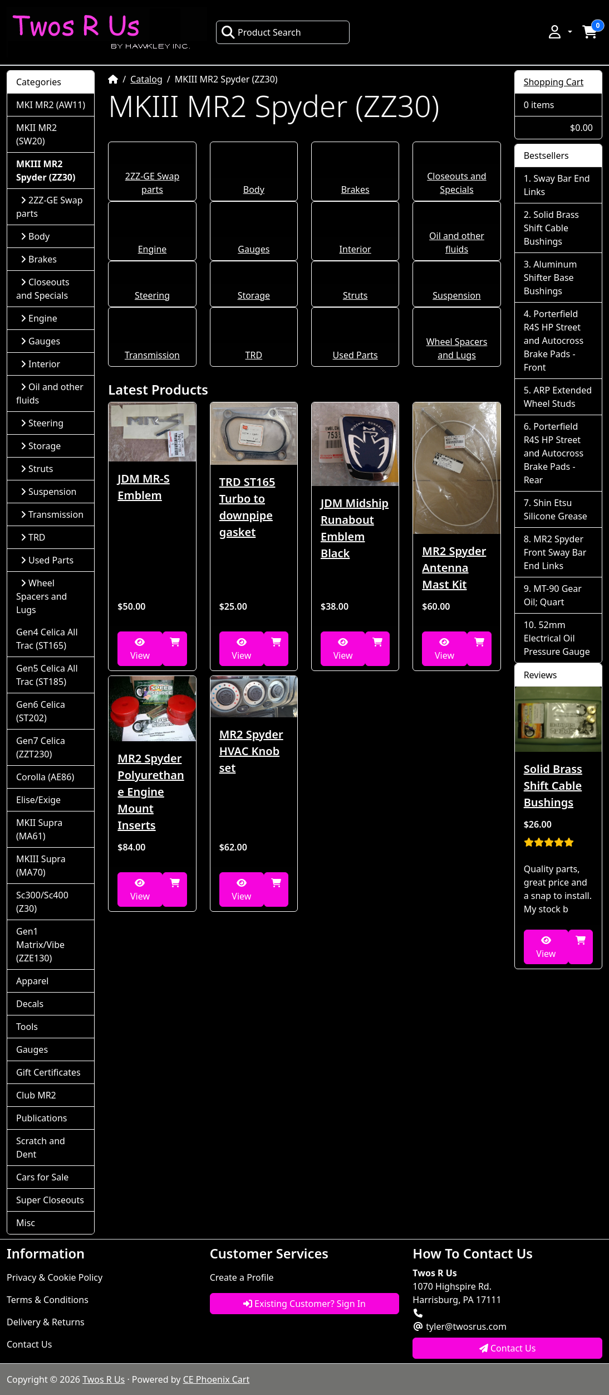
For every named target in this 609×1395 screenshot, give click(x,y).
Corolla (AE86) (45, 777)
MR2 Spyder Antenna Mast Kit (454, 567)
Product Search (261, 32)
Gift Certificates (48, 1072)
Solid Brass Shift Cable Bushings (551, 227)
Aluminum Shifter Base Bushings (550, 277)
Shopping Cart (554, 82)
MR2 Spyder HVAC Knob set (251, 751)
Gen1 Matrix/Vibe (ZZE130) (40, 944)
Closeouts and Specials (43, 289)
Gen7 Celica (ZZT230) (40, 747)
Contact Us (29, 1344)
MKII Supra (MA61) (39, 829)
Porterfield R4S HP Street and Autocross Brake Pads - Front (553, 340)
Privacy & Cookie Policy (54, 1277)
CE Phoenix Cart (216, 1379)
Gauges (253, 249)
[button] (559, 32)
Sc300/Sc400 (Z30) (42, 902)
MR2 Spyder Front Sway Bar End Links (555, 552)
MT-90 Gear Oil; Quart (553, 595)
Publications (41, 1118)
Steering (152, 295)
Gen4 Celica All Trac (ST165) (47, 639)
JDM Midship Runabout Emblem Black (355, 528)
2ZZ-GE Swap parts (49, 207)
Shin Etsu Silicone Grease (555, 509)
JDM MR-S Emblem (143, 487)
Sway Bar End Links (557, 185)
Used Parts (355, 355)
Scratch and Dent (40, 1147)
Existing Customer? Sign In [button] (304, 1303)
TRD (254, 355)
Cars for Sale (42, 1177)
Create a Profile (242, 1277)
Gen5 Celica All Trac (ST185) (47, 675)
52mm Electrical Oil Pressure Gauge (557, 638)
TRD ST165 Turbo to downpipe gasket (247, 506)
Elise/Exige (38, 800)
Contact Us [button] (507, 1348)
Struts (355, 295)
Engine (152, 249)
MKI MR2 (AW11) (50, 105)
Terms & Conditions (48, 1300)
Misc (25, 1223)
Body (253, 189)
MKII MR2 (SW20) (36, 134)
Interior (355, 249)
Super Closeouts (50, 1200)
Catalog (146, 79)
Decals (29, 1004)
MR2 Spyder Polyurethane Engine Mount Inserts (150, 792)
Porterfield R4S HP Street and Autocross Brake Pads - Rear (553, 453)
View (140, 650)
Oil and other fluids (50, 393)
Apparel (32, 981)
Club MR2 (36, 1095)
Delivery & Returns (46, 1322)
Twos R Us (103, 1379)
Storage (254, 295)
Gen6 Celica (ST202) (40, 711)
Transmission (152, 355)
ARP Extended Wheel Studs (558, 397)
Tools (27, 1026)
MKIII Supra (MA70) (41, 865)
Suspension (456, 295)
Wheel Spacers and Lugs (41, 596)
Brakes (355, 189)
